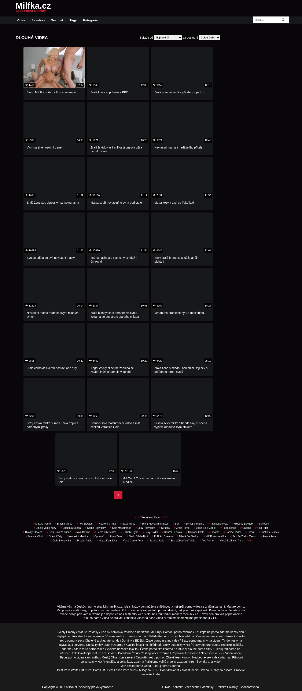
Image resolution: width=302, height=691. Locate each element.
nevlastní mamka (77, 536)
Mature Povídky (88, 632)
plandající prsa (218, 523)
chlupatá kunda (70, 527)
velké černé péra (132, 540)
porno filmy (205, 649)
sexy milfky (127, 523)
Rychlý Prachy (65, 632)
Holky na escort (221, 670)
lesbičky (238, 644)
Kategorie (90, 20)
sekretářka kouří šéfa (181, 540)
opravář (97, 536)
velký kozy (126, 661)
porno (178, 632)
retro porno (67, 640)
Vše (249, 540)
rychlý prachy (104, 644)
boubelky (177, 644)
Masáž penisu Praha (195, 670)
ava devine (82, 532)
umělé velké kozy (44, 527)
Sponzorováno (249, 687)
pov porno (207, 540)
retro (152, 657)
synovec (263, 523)
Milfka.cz (33, 8)
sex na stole (155, 540)
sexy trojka (150, 532)
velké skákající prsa (230, 540)
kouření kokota (172, 532)
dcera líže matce (105, 532)
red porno (230, 649)
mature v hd (34, 536)
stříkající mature (194, 523)
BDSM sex (66, 644)
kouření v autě (106, 523)
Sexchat (57, 20)
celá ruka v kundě (59, 532)
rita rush (262, 527)
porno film (155, 649)
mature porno (42, 523)
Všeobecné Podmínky (199, 687)
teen (178, 657)
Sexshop (38, 20)
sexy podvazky (145, 527)
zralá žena (115, 536)
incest (140, 644)
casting (245, 527)
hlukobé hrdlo (195, 532)
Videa (21, 20)
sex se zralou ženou (243, 536)
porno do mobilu (173, 636)
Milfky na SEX (148, 670)
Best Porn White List (70, 670)
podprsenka (228, 527)
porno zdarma (220, 632)
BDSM (139, 640)
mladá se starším (188, 536)
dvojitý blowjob (32, 532)
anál (210, 661)
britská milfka (63, 523)
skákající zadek (269, 532)
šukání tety (54, 536)
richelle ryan (129, 532)
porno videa (76, 657)
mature (210, 636)
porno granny (162, 640)
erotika (72, 636)
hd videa (122, 649)
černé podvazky (95, 527)
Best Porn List (95, 670)
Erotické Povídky (226, 687)
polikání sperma (162, 536)
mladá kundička (106, 540)
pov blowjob (84, 523)
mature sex (99, 653)
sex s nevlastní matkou (154, 523)
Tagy (73, 20)
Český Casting (141, 653)
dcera (250, 532)
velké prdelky (167, 661)
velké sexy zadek (205, 527)
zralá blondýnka (60, 540)
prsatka (214, 532)
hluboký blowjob (242, 523)
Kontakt (178, 687)
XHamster (117, 657)
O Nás (166, 687)
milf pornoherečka (214, 536)
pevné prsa (268, 536)
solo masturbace (120, 527)
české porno (135, 666)
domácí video (233, 532)
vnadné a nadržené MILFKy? (143, 632)
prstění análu (83, 540)
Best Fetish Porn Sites (122, 670)
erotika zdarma (125, 636)
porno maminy (198, 640)
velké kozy (87, 661)
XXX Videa (225, 653)
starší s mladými (137, 536)
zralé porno (181, 527)
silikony (164, 527)
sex (176, 523)
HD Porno (191, 653)
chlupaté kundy (109, 640)
